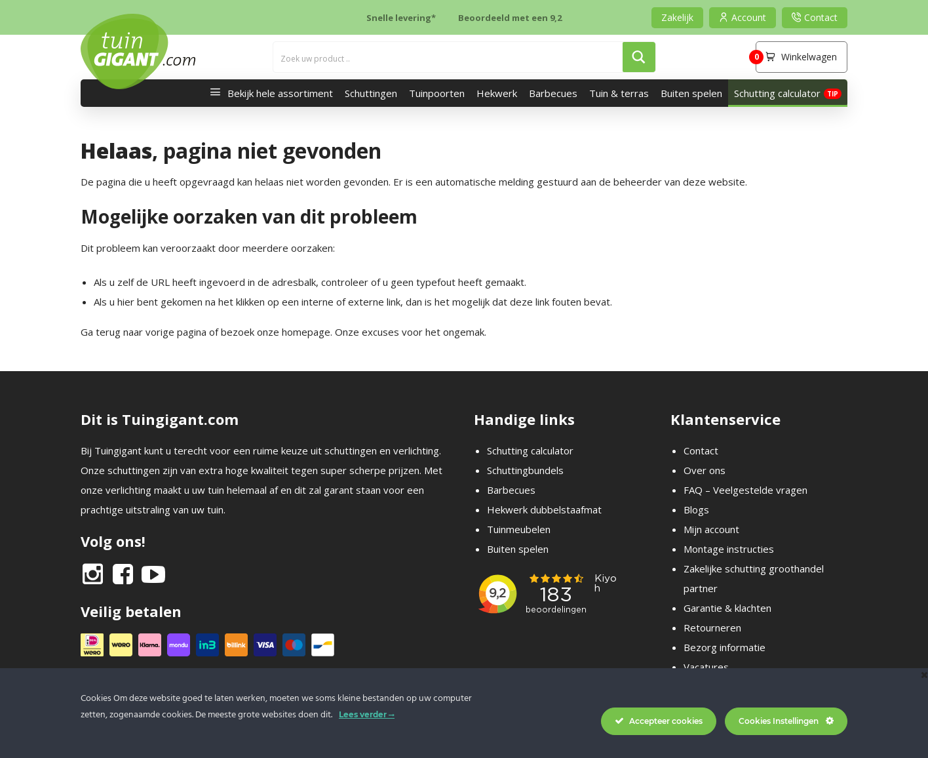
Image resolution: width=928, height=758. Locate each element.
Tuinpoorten (437, 93)
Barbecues (553, 93)
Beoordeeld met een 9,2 (510, 18)
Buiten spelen (691, 93)
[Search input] (448, 57)
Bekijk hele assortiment (268, 93)
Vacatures (706, 666)
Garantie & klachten (727, 607)
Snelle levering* (401, 18)
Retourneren (712, 627)
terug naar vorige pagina (151, 331)
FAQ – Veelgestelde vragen (745, 489)
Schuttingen (371, 93)
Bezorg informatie (724, 647)
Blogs (696, 509)
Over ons (704, 470)
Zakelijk (677, 17)
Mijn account (711, 529)
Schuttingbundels (525, 470)
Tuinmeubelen (519, 529)
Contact (701, 450)
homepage (306, 331)
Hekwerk (496, 93)
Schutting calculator (777, 93)
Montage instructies (729, 548)
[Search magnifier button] (639, 57)
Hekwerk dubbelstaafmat (544, 509)
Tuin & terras (619, 93)
